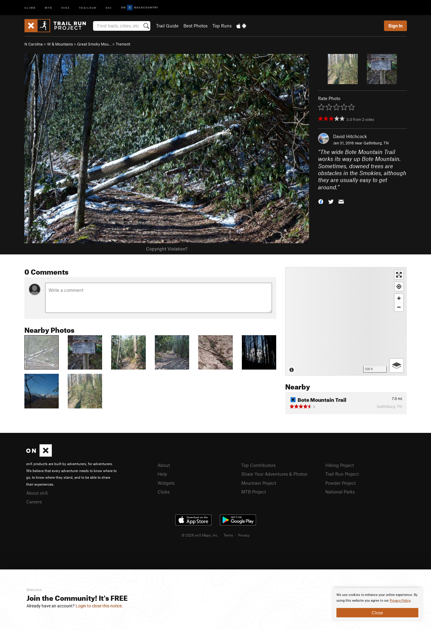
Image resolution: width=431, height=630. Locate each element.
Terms (228, 535)
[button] (320, 201)
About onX (37, 493)
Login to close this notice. (99, 605)
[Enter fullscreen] (399, 274)
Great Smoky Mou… (94, 44)
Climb (30, 7)
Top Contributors (258, 465)
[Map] (346, 321)
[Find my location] (399, 286)
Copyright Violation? (166, 248)
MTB (48, 7)
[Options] (396, 365)
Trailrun (88, 7)
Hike (65, 7)
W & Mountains (60, 44)
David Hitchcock (350, 136)
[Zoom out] (399, 307)
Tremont (123, 44)
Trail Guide (167, 25)
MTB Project (253, 491)
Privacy (244, 535)
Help (162, 474)
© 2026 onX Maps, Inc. (200, 535)
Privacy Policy (400, 601)
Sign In (395, 25)
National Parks (340, 491)
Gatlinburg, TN (376, 142)
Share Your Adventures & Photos (274, 474)
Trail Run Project (342, 474)
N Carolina (33, 44)
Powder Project (340, 483)
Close (377, 612)
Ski (109, 7)
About (164, 465)
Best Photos (195, 25)
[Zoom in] (399, 298)
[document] (377, 604)
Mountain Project (258, 483)
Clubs (164, 491)
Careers (34, 501)
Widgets (166, 483)
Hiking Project (339, 465)
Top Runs (222, 25)
